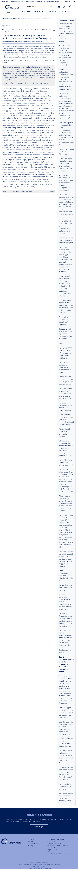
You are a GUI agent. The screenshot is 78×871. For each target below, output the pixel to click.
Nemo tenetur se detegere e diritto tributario (65, 786)
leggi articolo (42, 29)
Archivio (65, 11)
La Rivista (25, 11)
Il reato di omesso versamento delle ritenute (65, 587)
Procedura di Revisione (56, 839)
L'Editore (31, 839)
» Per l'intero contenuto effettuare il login (18, 191)
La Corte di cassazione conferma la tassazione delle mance (65, 367)
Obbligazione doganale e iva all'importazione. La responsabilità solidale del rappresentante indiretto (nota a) (66, 448)
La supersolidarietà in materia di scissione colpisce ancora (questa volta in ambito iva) (66, 393)
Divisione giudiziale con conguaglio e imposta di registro (66, 240)
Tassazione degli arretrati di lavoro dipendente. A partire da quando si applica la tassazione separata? (65, 336)
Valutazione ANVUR (55, 843)
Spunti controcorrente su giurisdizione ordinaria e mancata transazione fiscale (66, 664)
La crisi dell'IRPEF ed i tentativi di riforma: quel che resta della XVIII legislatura (65, 353)
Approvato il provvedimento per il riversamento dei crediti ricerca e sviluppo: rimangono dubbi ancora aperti (66, 182)
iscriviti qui (39, 827)
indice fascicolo (27, 29)
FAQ (49, 851)
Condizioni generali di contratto (59, 854)
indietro (7, 26)
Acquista (52, 11)
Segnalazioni (52, 849)
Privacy (30, 845)
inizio (52, 191)
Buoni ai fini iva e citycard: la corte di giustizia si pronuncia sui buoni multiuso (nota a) (66, 420)
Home (4, 18)
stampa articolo (11, 29)
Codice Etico (52, 841)
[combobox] (39, 6)
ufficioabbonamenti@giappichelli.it (43, 868)
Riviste (30, 841)
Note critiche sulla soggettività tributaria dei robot (66, 462)
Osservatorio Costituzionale (58, 845)
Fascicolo (16, 18)
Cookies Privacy (33, 843)
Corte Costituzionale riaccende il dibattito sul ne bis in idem (66, 576)
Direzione (38, 11)
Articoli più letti (53, 847)
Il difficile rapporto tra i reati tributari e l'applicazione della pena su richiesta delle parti (66, 712)
